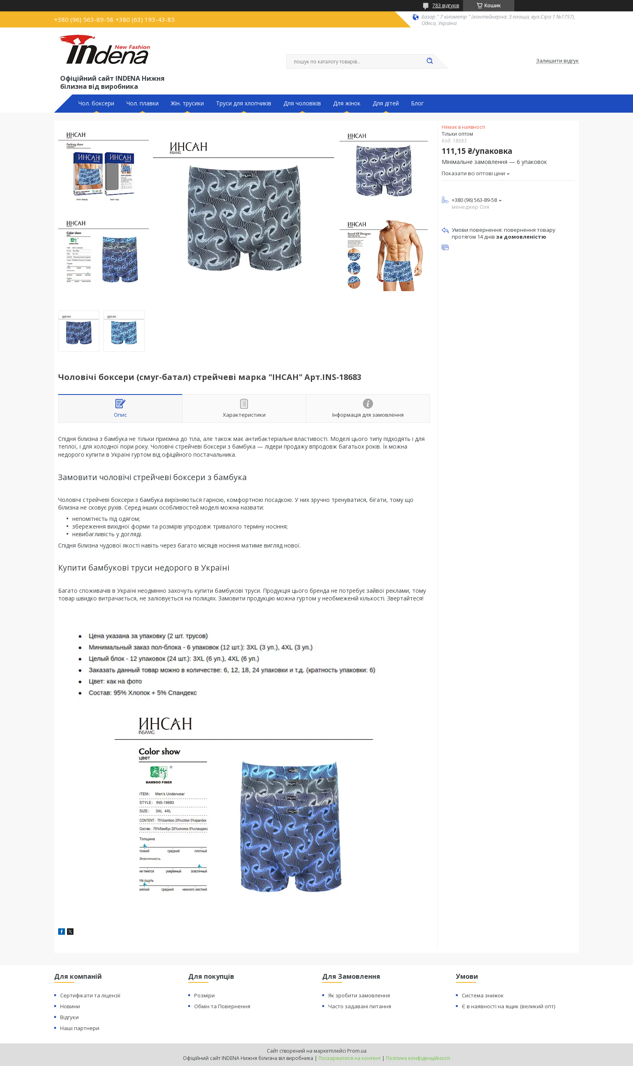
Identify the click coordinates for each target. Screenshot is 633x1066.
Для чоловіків (302, 103)
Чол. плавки (142, 103)
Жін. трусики (187, 103)
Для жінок (347, 103)
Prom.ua (357, 1050)
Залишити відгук (557, 61)
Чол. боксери (96, 103)
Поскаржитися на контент (350, 1058)
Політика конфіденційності (418, 1058)
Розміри (204, 995)
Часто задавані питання (359, 1006)
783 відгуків (445, 5)
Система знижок (483, 995)
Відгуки (69, 1017)
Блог (417, 103)
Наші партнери (79, 1028)
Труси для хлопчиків (243, 103)
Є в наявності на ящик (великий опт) (508, 1006)
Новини (70, 1006)
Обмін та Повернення (222, 1006)
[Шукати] (429, 61)
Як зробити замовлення (359, 995)
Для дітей (386, 103)
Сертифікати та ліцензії (90, 995)
